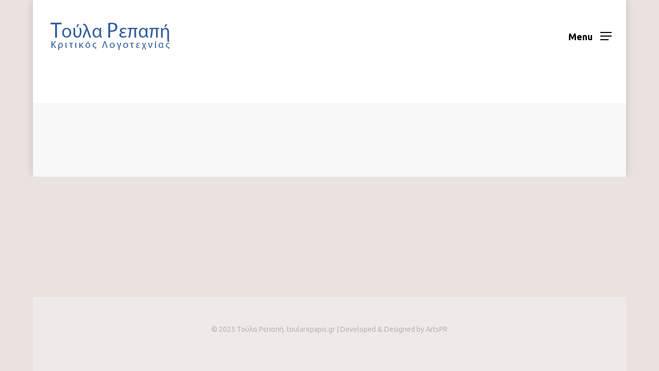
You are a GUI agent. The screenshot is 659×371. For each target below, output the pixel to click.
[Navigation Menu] (590, 36)
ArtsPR (436, 329)
